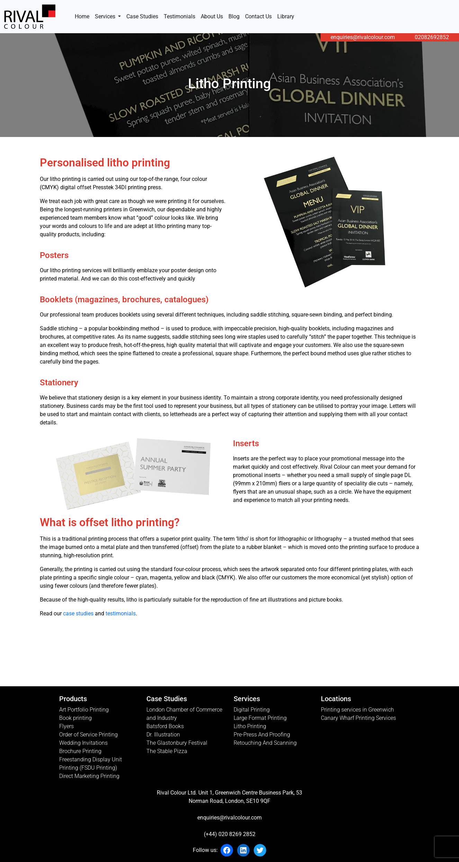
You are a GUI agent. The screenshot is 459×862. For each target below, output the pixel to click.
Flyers (66, 726)
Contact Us (258, 16)
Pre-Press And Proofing (262, 734)
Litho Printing (250, 726)
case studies (78, 613)
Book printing (75, 718)
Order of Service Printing (88, 734)
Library (285, 16)
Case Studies (142, 16)
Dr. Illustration (163, 734)
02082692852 (432, 37)
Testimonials (179, 16)
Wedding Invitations (83, 743)
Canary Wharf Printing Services (358, 718)
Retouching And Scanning (265, 743)
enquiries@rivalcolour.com (363, 37)
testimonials (121, 613)
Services (106, 16)
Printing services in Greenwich (357, 709)
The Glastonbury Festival (176, 743)
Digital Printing (252, 709)
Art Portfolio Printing (84, 709)
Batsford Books (165, 726)
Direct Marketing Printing (89, 776)
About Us (212, 16)
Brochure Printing (80, 751)
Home (82, 16)
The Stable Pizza (166, 751)
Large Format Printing (260, 718)
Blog (234, 16)
